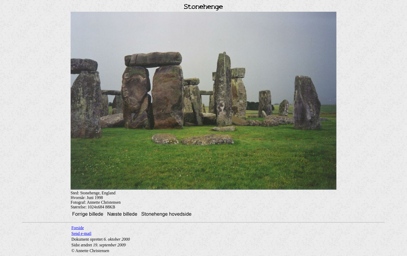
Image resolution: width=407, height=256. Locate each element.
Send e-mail (81, 233)
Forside (77, 228)
